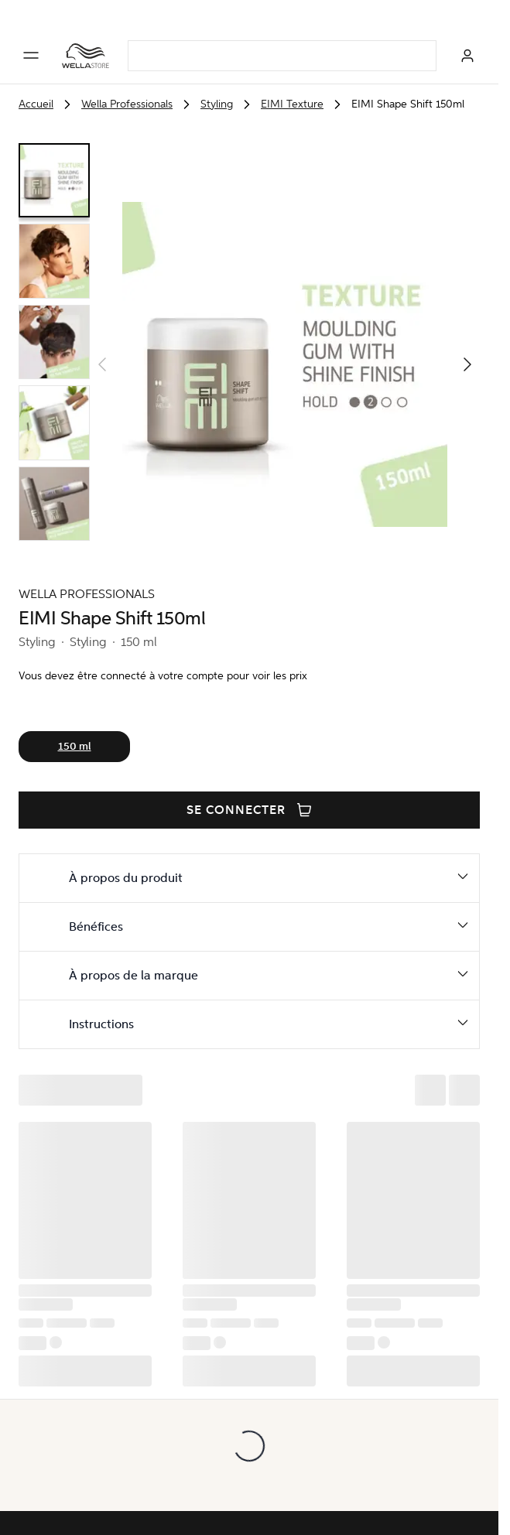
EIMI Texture (292, 104)
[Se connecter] (467, 55)
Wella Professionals (127, 104)
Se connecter (249, 810)
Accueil (36, 104)
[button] (467, 364)
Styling (216, 104)
